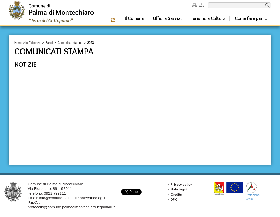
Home (18, 42)
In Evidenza (32, 42)
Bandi (49, 42)
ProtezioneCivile (253, 191)
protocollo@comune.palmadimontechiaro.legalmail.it (71, 207)
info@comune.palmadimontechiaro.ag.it (72, 198)
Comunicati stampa (70, 42)
